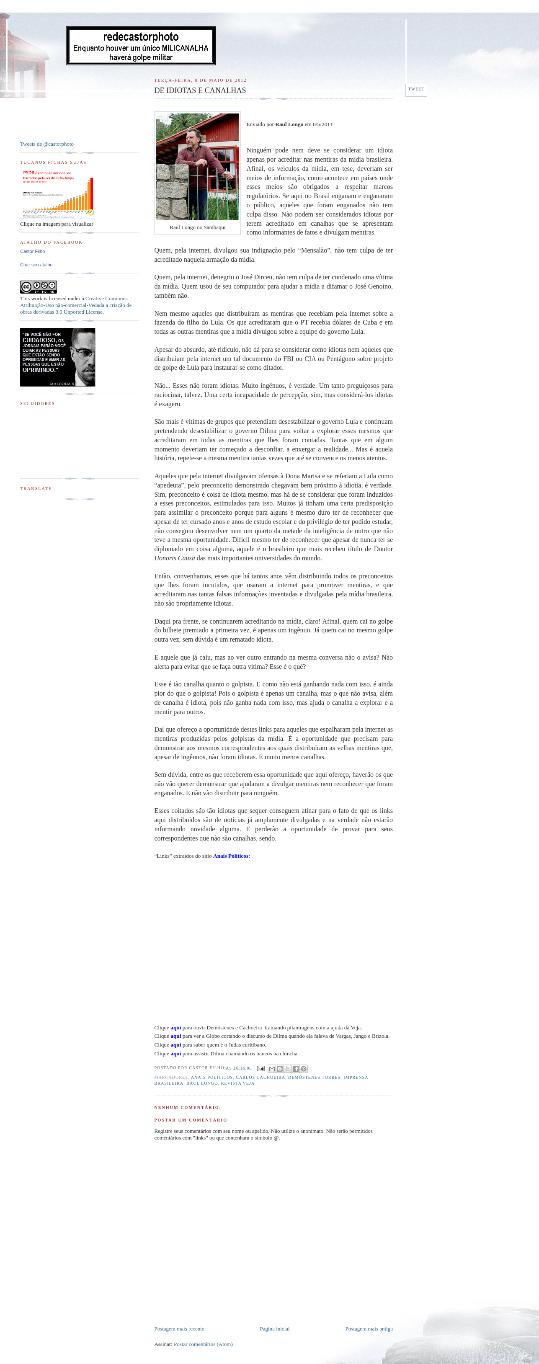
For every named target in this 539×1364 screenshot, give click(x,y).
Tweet (416, 89)
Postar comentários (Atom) (203, 1344)
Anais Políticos (212, 1077)
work (36, 298)
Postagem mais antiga (369, 1328)
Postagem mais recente (179, 1328)
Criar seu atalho (36, 264)
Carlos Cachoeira (260, 1077)
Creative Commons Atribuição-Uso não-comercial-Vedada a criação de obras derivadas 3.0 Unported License (76, 305)
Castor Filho (32, 251)
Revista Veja (238, 1083)
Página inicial (275, 1328)
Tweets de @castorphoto (47, 144)
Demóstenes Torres (314, 1077)
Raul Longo (202, 1083)
